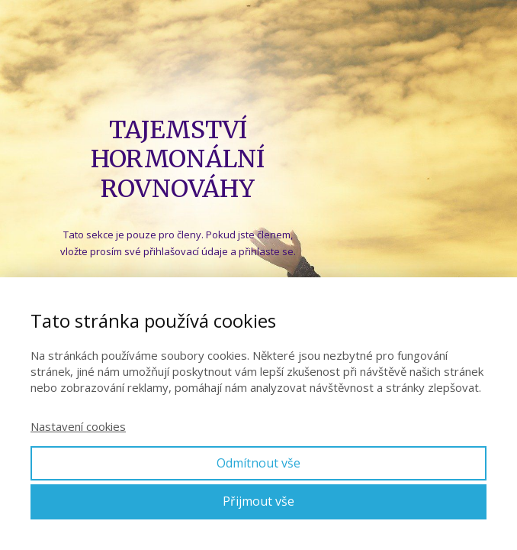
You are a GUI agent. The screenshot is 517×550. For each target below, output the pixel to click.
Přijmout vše (258, 501)
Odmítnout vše (258, 463)
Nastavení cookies (78, 426)
